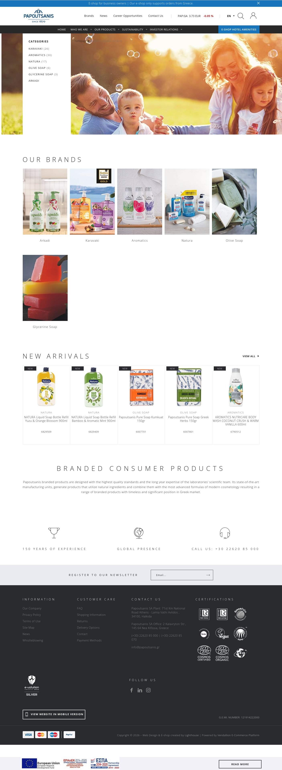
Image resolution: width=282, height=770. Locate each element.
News (26, 634)
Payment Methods (89, 640)
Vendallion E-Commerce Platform (239, 735)
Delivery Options (88, 627)
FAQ (80, 608)
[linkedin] (140, 690)
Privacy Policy (32, 615)
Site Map (29, 627)
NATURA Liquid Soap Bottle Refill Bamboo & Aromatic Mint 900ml (93, 419)
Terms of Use (32, 621)
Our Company (32, 608)
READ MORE (240, 764)
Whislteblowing (33, 640)
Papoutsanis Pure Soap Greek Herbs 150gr (188, 419)
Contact (82, 634)
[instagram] (148, 690)
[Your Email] (179, 575)
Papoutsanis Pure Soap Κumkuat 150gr (141, 419)
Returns (82, 621)
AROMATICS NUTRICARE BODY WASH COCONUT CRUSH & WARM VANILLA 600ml (236, 420)
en (229, 16)
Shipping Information (91, 615)
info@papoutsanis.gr (145, 647)
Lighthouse (192, 735)
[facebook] (131, 690)
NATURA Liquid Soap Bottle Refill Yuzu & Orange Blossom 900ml (46, 419)
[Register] (208, 575)
